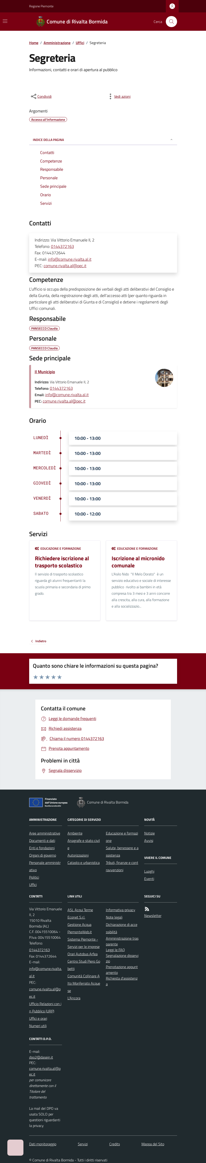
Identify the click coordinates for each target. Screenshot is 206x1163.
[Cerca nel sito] (169, 21)
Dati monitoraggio (42, 1144)
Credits (114, 1144)
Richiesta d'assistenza (122, 981)
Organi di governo (42, 855)
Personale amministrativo (45, 866)
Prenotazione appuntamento (122, 969)
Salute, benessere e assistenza (122, 851)
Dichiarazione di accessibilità (121, 928)
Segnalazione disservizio (122, 958)
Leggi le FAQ (115, 950)
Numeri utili (38, 1025)
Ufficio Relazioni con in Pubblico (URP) (45, 1007)
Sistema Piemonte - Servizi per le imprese (84, 942)
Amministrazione (57, 42)
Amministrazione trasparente (122, 941)
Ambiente (75, 833)
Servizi (83, 1144)
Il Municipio (45, 372)
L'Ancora (74, 998)
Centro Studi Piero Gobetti (84, 964)
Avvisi (148, 840)
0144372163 (62, 246)
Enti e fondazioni (42, 848)
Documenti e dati (42, 840)
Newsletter (152, 915)
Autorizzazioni (78, 855)
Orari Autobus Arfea (83, 954)
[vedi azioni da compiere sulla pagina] (119, 96)
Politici (34, 877)
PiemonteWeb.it (80, 932)
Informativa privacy (120, 910)
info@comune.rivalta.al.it (69, 259)
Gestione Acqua (79, 924)
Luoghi (149, 871)
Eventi (149, 878)
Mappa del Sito (152, 1144)
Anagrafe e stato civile (84, 844)
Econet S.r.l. (76, 917)
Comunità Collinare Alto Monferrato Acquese (84, 983)
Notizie (149, 833)
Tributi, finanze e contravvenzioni (122, 866)
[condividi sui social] (41, 96)
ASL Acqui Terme (80, 910)
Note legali (114, 917)
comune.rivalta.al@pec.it (65, 266)
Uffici (80, 42)
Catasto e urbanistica (84, 862)
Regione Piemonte (41, 6)
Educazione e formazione (58, 548)
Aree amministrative (44, 833)
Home (33, 42)
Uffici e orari (38, 1018)
